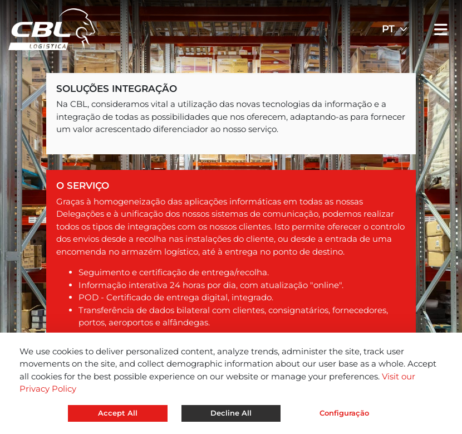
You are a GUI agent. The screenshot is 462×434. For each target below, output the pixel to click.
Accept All (117, 412)
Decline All (231, 412)
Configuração (344, 412)
